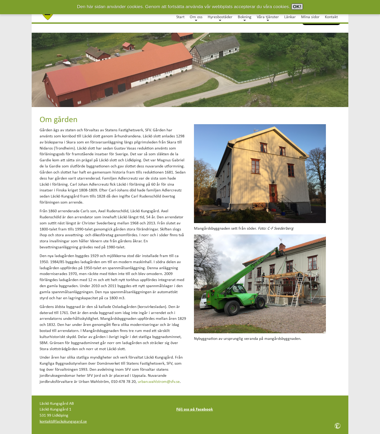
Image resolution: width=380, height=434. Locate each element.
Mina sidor (310, 17)
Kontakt (331, 17)
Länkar (290, 17)
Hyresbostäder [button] (220, 18)
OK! (297, 6)
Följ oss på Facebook (194, 409)
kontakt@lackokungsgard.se (63, 421)
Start (180, 17)
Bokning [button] (244, 18)
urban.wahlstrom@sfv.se (159, 382)
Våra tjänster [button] (268, 18)
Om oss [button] (196, 18)
